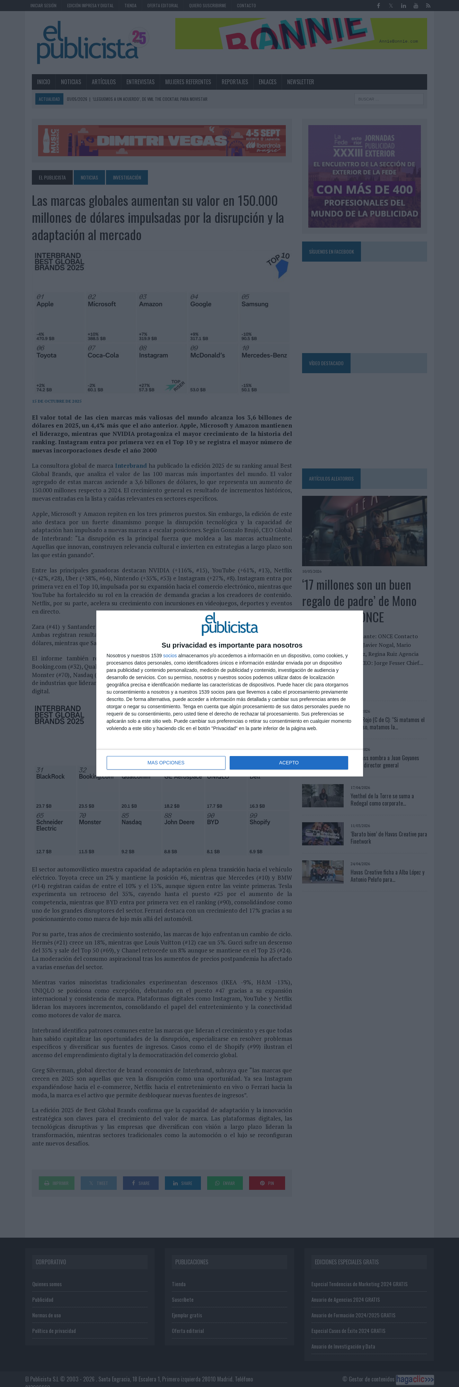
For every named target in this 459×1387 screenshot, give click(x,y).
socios (170, 655)
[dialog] (229, 693)
